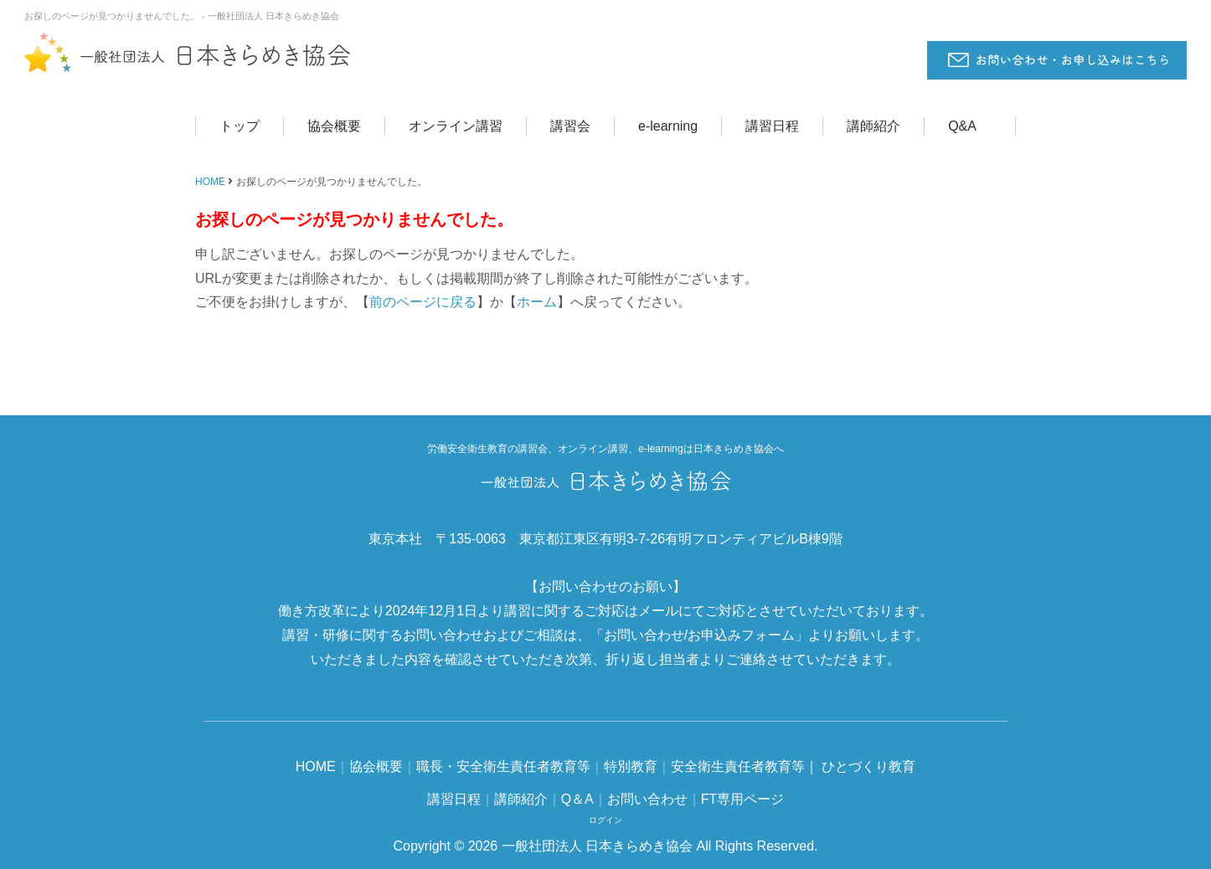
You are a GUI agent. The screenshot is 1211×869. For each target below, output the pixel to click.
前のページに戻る (423, 302)
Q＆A (577, 799)
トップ (239, 126)
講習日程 (772, 126)
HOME (210, 182)
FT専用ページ (743, 799)
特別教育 (630, 766)
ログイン (605, 820)
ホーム (537, 302)
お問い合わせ (647, 799)
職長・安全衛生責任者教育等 (503, 766)
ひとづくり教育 (868, 766)
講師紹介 (873, 126)
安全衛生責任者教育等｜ (744, 766)
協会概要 (334, 126)
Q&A (962, 126)
